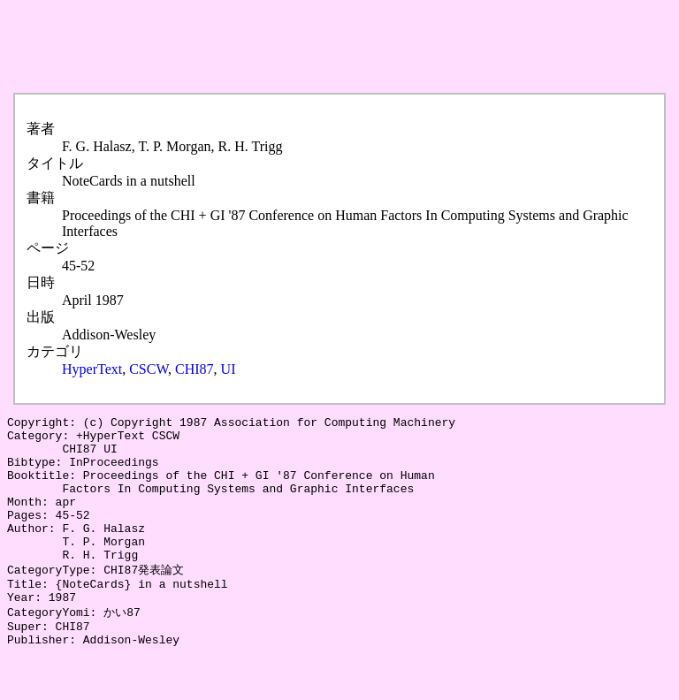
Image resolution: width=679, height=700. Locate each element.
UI (228, 369)
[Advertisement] (329, 47)
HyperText (92, 369)
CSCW (148, 369)
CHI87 (194, 369)
